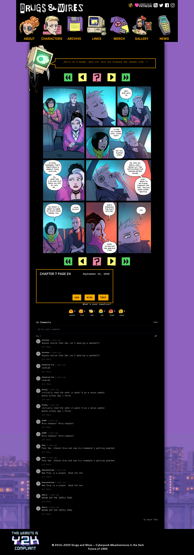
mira (90, 297)
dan (77, 297)
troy (103, 297)
